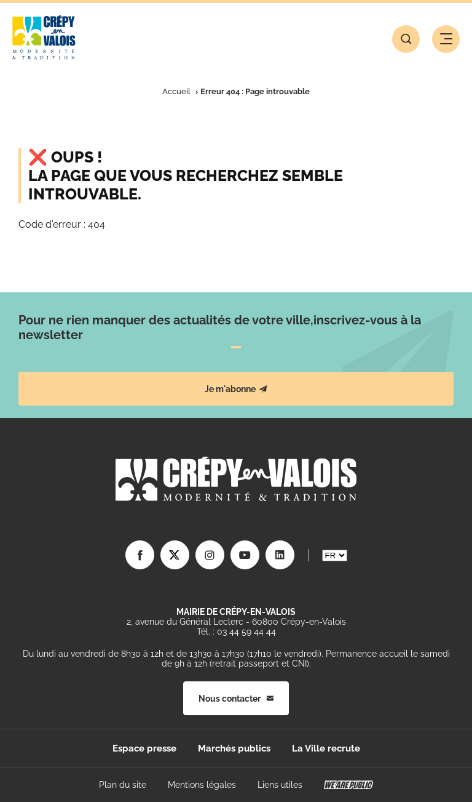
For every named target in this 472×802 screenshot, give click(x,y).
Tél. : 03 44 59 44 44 (236, 631)
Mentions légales (202, 785)
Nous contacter (236, 699)
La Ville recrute (326, 748)
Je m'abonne (236, 389)
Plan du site (122, 785)
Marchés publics (234, 748)
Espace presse (144, 748)
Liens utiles (280, 785)
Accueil (176, 91)
